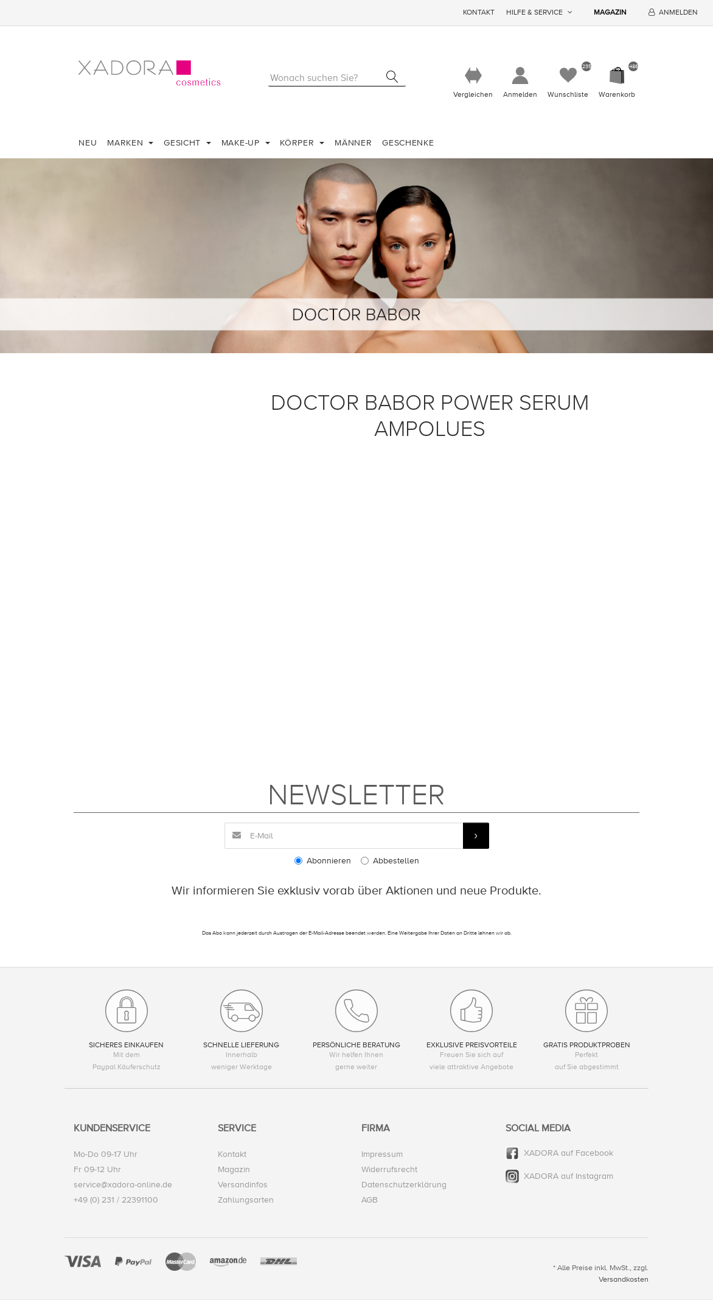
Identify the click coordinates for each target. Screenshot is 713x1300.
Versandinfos (243, 1185)
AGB (369, 1200)
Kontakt (479, 12)
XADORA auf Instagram (568, 1177)
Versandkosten (624, 1279)
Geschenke (408, 143)
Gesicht (184, 143)
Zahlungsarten (246, 1200)
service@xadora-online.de (123, 1185)
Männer (353, 143)
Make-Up (242, 143)
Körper (298, 143)
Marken (126, 143)
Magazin (610, 12)
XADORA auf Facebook (568, 1153)
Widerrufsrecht (389, 1170)
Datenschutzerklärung (404, 1185)
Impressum (382, 1154)
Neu (87, 143)
